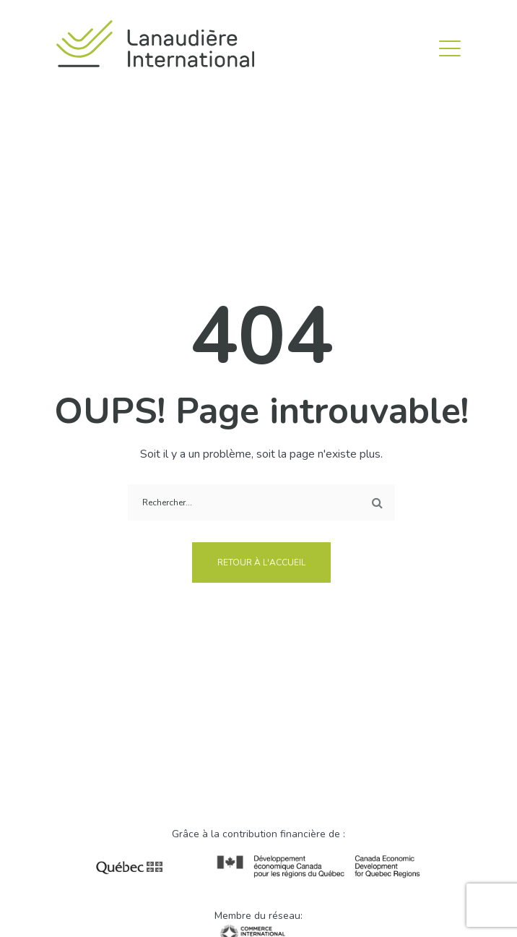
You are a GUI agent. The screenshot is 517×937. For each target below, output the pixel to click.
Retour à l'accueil (261, 562)
